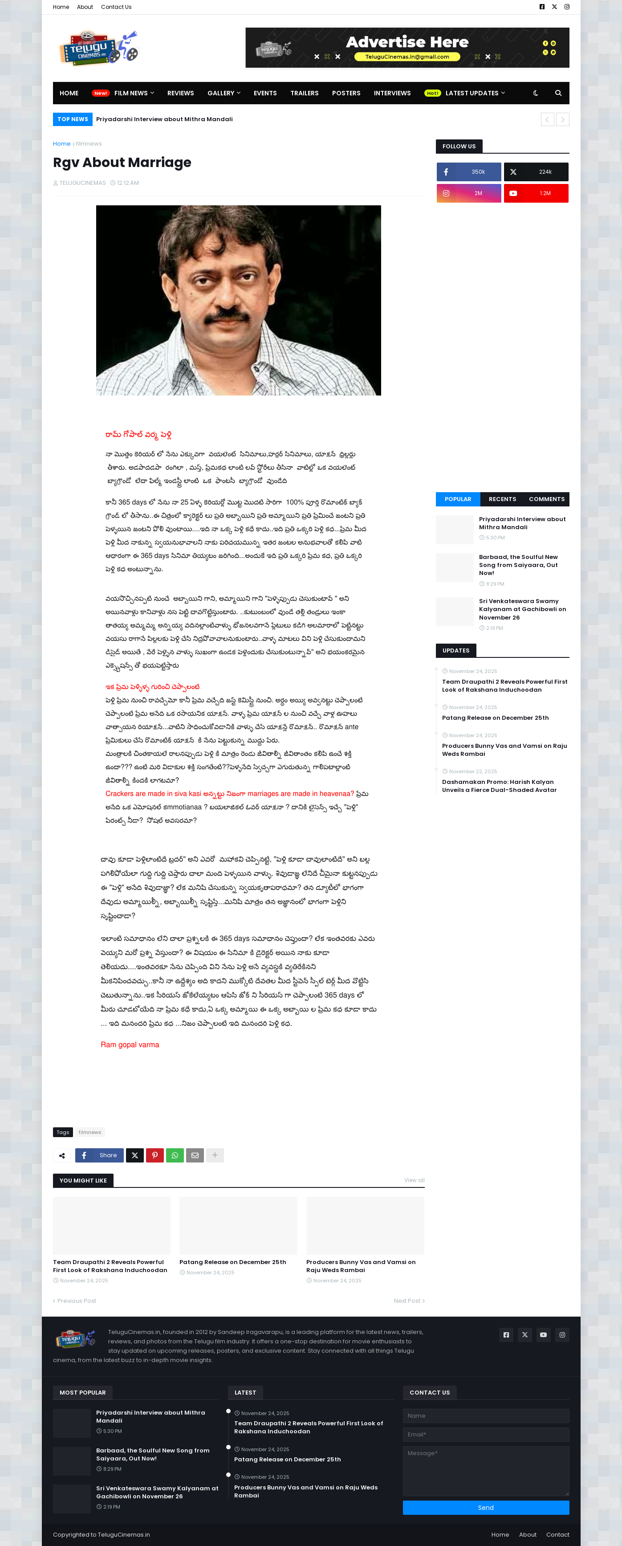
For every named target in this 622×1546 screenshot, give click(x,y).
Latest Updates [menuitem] (472, 93)
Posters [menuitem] (346, 93)
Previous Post (76, 1301)
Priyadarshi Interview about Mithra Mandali (164, 119)
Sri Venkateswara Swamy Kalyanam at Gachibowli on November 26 (522, 609)
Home (61, 7)
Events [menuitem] (265, 93)
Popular (458, 499)
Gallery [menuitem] (220, 93)
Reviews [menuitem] (180, 93)
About (85, 7)
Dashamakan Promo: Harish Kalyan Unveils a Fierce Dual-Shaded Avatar (499, 786)
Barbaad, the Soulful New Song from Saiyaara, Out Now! (518, 565)
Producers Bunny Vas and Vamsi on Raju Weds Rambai (361, 1266)
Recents (502, 499)
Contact (557, 1534)
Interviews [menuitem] (392, 93)
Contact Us (116, 7)
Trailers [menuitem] (304, 93)
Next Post (407, 1301)
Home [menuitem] (69, 93)
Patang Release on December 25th (232, 1262)
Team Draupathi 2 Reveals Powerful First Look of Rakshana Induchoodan (110, 1266)
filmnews (89, 143)
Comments (547, 499)
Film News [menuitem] (131, 93)
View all (414, 1180)
